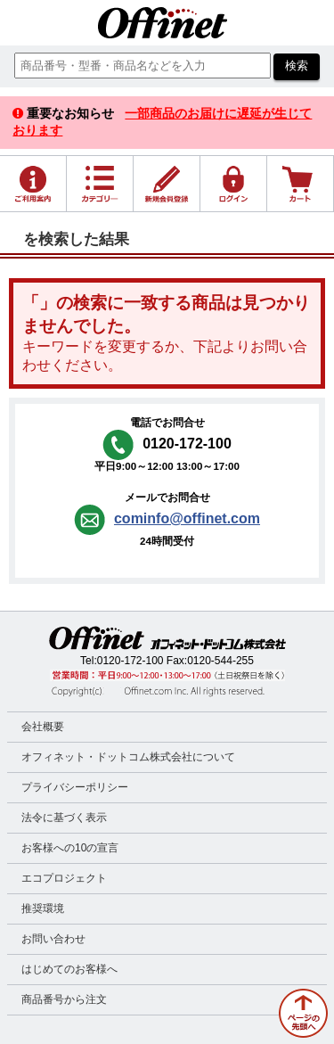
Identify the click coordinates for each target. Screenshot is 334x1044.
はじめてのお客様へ (69, 969)
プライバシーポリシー (74, 787)
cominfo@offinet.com (187, 518)
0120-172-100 (130, 660)
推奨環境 (42, 908)
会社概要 (42, 726)
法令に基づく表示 (64, 817)
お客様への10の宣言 (69, 848)
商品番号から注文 (64, 999)
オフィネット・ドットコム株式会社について (128, 757)
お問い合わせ (53, 939)
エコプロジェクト (64, 878)
